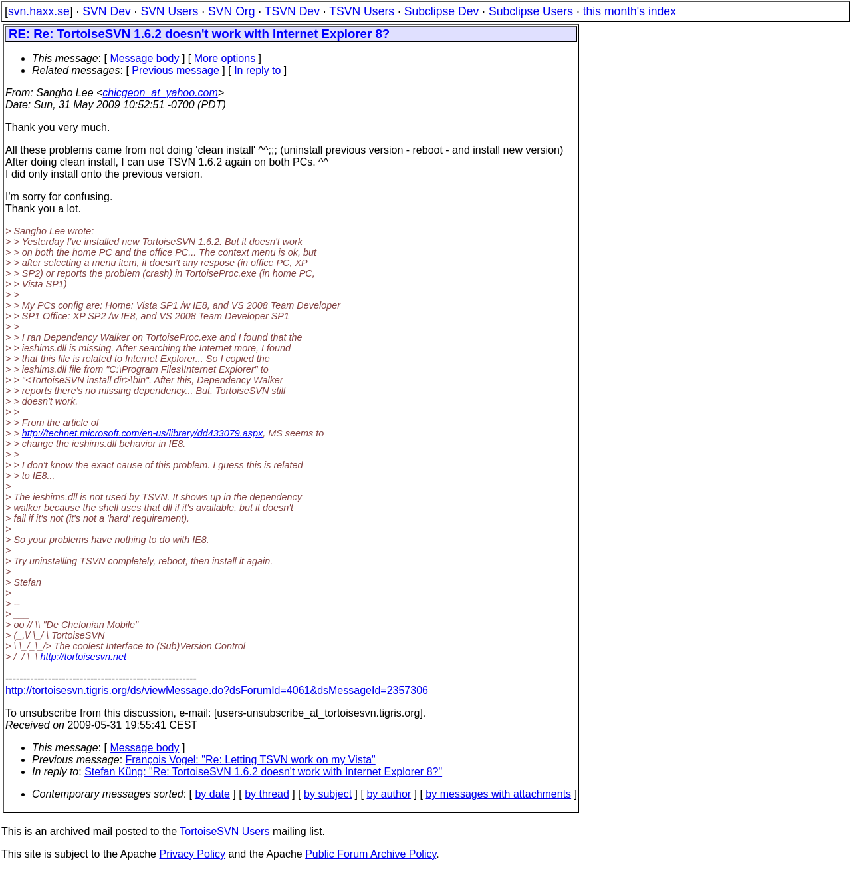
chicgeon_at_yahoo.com (159, 92)
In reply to (257, 70)
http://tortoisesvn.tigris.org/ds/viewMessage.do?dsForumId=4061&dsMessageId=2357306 (216, 690)
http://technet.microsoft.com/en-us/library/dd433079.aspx (142, 433)
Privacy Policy (192, 854)
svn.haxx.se (39, 11)
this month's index (629, 11)
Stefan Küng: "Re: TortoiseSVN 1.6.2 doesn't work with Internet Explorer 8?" (263, 771)
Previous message (175, 70)
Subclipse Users (531, 11)
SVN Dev (106, 11)
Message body (144, 58)
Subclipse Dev (441, 11)
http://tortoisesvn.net (83, 656)
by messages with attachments (498, 794)
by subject (328, 794)
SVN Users (169, 11)
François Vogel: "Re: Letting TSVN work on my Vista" (251, 759)
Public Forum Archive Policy (370, 854)
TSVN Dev (292, 11)
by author (388, 794)
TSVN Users (361, 11)
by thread (267, 794)
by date (212, 794)
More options (225, 58)
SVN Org (231, 11)
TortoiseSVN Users (224, 831)
